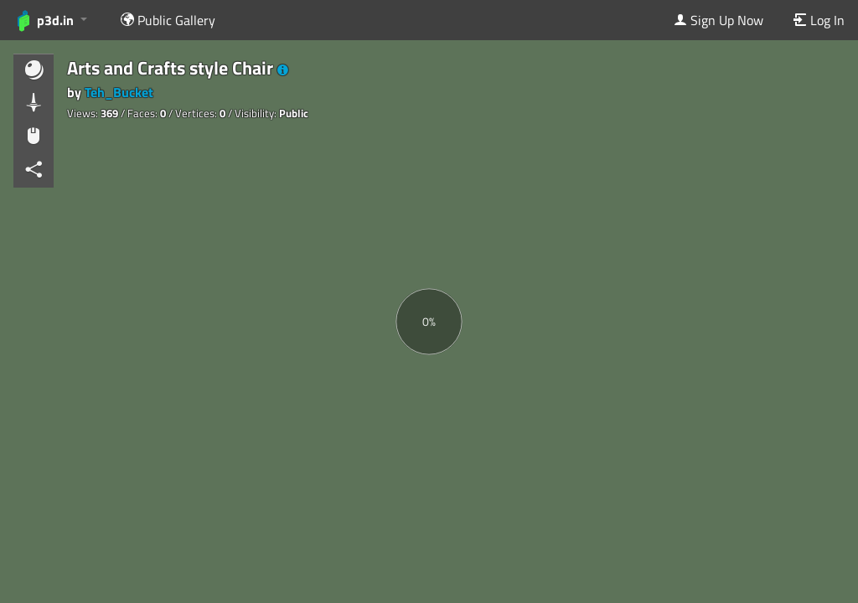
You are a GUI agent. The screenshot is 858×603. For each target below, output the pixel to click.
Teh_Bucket (119, 92)
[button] (282, 70)
